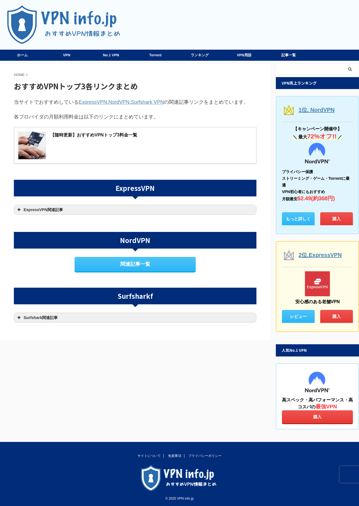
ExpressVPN (93, 102)
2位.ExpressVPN (320, 255)
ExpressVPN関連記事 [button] (39, 209)
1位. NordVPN (317, 110)
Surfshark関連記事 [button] (37, 317)
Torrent (155, 55)
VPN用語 (244, 55)
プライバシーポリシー (204, 456)
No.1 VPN (111, 55)
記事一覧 (288, 55)
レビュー (298, 316)
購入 (336, 218)
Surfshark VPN (147, 102)
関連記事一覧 (135, 264)
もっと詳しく (298, 218)
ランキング (200, 55)
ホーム (22, 55)
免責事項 (174, 456)
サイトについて (149, 456)
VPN (66, 55)
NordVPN (118, 102)
